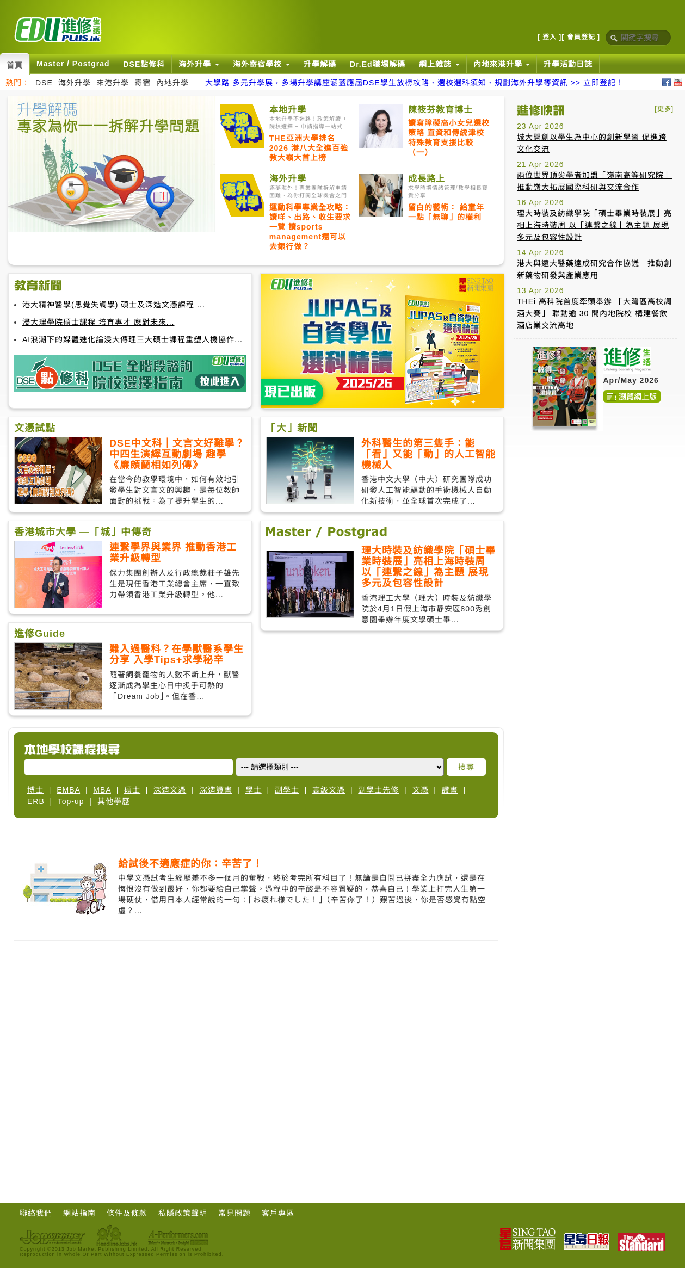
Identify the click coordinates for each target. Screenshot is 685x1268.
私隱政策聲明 (182, 1213)
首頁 (15, 65)
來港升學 (112, 82)
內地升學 (172, 82)
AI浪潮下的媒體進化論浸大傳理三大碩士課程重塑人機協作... (132, 339)
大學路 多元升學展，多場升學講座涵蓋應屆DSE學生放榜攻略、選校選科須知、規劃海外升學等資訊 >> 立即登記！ (414, 82)
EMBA (68, 789)
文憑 (420, 789)
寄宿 (142, 82)
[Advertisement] (102, 204)
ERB (36, 801)
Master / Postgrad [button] (72, 63)
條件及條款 (127, 1213)
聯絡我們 (36, 1213)
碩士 (132, 789)
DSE (44, 82)
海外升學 (74, 82)
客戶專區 (278, 1213)
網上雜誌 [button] (439, 64)
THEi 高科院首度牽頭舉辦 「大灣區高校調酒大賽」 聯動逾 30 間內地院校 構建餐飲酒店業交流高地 (594, 313)
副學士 (287, 789)
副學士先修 (378, 789)
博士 (35, 789)
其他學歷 (113, 801)
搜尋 (466, 767)
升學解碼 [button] (320, 64)
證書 (450, 789)
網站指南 (79, 1213)
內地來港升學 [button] (501, 64)
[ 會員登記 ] (580, 37)
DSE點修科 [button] (144, 64)
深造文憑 (169, 789)
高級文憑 (328, 789)
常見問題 (234, 1213)
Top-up (71, 801)
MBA (102, 789)
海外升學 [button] (198, 64)
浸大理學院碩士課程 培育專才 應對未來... (98, 322)
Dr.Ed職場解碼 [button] (377, 64)
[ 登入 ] (550, 37)
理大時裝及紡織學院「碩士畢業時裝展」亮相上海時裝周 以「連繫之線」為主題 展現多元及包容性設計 (594, 225)
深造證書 (216, 789)
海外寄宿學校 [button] (261, 64)
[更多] (664, 109)
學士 (253, 789)
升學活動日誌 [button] (568, 64)
